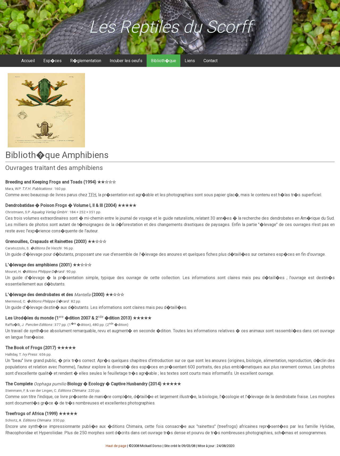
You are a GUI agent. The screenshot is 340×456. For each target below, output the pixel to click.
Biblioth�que (163, 60)
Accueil (28, 60)
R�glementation (85, 60)
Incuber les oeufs (126, 60)
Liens (190, 60)
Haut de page (116, 446)
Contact (210, 60)
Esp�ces (52, 60)
